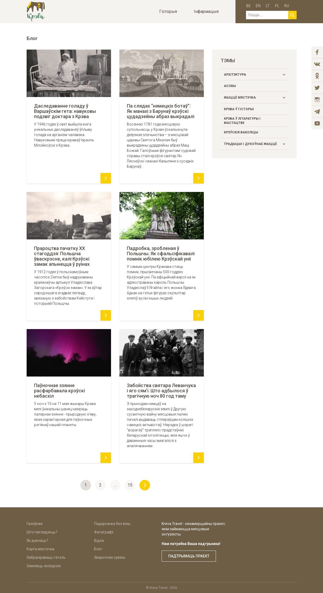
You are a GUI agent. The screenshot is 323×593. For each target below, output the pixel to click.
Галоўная (34, 524)
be (248, 6)
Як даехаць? (37, 540)
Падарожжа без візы (112, 524)
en (258, 6)
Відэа (99, 540)
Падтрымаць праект (188, 556)
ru (286, 6)
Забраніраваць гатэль (46, 557)
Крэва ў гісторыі (239, 109)
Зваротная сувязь (110, 557)
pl (277, 6)
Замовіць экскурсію (44, 566)
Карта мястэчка (40, 549)
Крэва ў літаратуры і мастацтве (242, 121)
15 (130, 485)
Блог (98, 549)
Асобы (230, 86)
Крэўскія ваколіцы (241, 132)
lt (267, 6)
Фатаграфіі (103, 532)
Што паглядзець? (42, 532)
